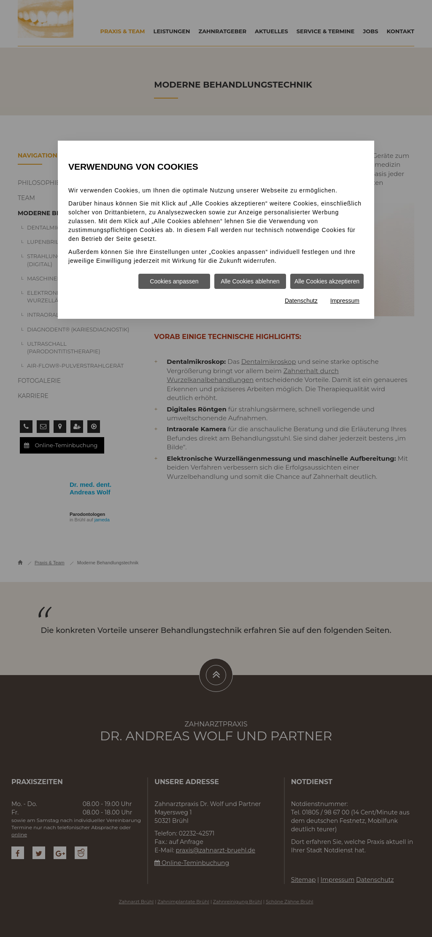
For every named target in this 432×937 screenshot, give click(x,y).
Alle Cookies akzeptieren (326, 281)
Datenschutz (301, 300)
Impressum (344, 300)
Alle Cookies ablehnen (250, 281)
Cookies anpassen (174, 281)
